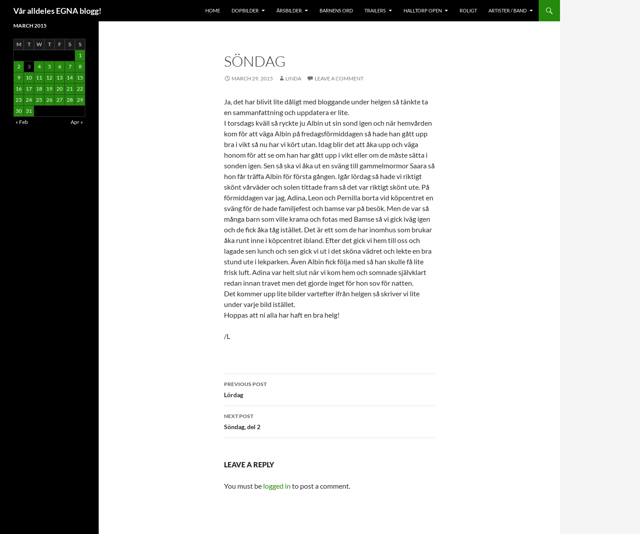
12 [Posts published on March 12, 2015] (49, 77)
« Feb (22, 122)
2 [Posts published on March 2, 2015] (18, 66)
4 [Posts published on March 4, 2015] (39, 66)
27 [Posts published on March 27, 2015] (59, 99)
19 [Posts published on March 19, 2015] (49, 88)
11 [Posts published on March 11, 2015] (39, 77)
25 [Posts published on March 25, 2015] (39, 99)
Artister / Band (507, 10)
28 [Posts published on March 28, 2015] (70, 99)
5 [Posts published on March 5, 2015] (49, 66)
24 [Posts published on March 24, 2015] (29, 99)
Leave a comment (339, 78)
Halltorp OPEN (423, 10)
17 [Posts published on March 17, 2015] (29, 88)
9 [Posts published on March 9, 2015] (18, 77)
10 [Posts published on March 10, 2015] (29, 77)
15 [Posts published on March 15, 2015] (80, 77)
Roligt (468, 10)
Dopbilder (245, 10)
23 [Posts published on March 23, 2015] (19, 99)
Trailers (375, 10)
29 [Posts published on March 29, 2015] (80, 99)
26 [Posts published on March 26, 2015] (49, 99)
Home (212, 10)
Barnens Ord (336, 10)
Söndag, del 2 (329, 420)
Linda (293, 78)
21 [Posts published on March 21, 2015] (70, 88)
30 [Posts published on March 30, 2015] (19, 111)
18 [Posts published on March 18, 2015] (39, 88)
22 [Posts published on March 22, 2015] (80, 88)
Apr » (77, 122)
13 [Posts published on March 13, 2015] (59, 77)
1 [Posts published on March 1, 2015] (80, 55)
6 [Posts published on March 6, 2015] (59, 66)
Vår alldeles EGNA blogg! (57, 11)
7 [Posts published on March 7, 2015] (70, 66)
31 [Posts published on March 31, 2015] (29, 111)
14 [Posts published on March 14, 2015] (70, 77)
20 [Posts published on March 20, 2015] (59, 88)
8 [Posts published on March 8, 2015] (80, 66)
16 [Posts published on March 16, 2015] (19, 88)
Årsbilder (289, 10)
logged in (277, 486)
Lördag (329, 389)
